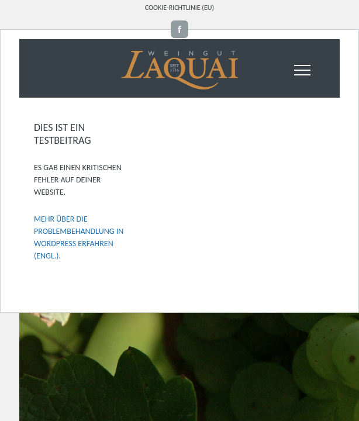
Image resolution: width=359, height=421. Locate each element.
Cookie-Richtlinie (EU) (179, 8)
